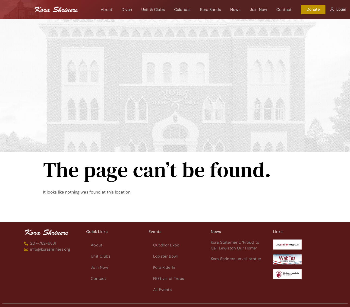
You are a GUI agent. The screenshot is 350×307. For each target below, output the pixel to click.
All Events (162, 289)
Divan (127, 9)
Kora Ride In (164, 267)
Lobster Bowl (165, 256)
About (106, 9)
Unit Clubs (100, 256)
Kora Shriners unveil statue (236, 258)
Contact (284, 9)
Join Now (258, 9)
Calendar (182, 9)
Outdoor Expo (166, 245)
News (235, 9)
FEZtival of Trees (168, 278)
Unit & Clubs (153, 9)
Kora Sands (210, 9)
